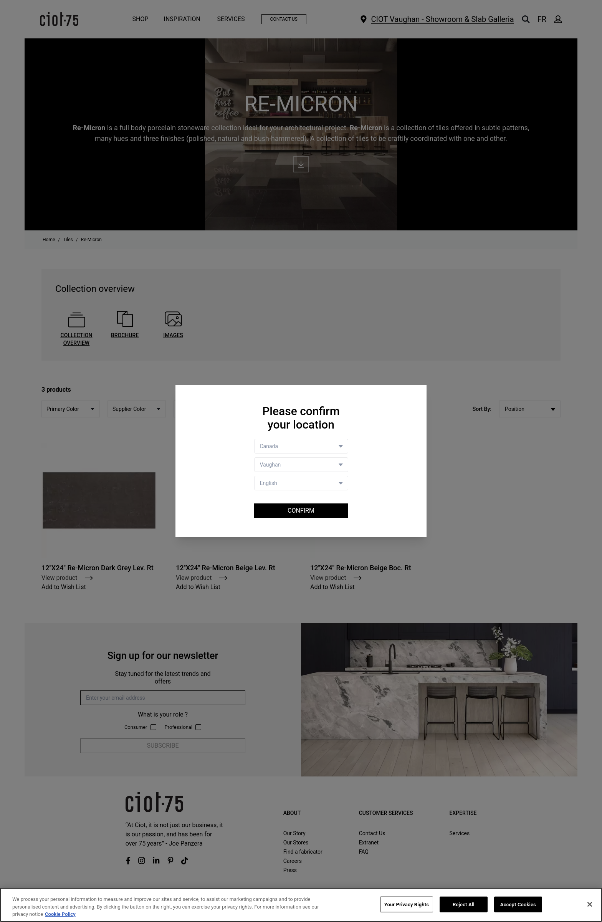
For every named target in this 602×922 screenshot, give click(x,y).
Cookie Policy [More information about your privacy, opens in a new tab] (60, 914)
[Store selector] (301, 464)
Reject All (464, 904)
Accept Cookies (518, 904)
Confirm (301, 510)
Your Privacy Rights (406, 904)
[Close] (589, 904)
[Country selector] (301, 446)
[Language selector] (301, 483)
